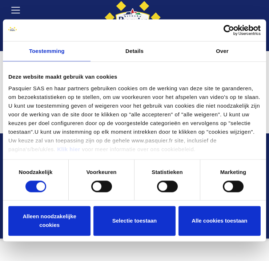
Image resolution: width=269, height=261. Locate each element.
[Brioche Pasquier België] (133, 14)
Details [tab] (134, 51)
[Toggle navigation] (15, 10)
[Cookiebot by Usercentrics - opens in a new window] (229, 30)
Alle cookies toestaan (219, 221)
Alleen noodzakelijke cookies (49, 221)
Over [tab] (222, 51)
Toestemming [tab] (47, 51)
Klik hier (68, 149)
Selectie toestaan (134, 221)
